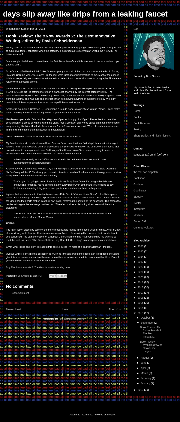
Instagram (139, 208)
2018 (141, 287)
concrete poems (89, 71)
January (146, 383)
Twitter (137, 202)
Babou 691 (140, 221)
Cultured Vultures (144, 227)
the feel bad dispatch (146, 172)
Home (64, 309)
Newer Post (13, 309)
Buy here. (38, 267)
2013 (141, 313)
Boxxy (103, 91)
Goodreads (140, 190)
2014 (141, 307)
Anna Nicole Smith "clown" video (77, 197)
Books (137, 117)
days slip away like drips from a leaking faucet (85, 14)
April (144, 368)
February (146, 378)
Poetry (137, 129)
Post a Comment (20, 292)
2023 (141, 261)
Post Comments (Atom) (71, 318)
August (145, 357)
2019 (141, 282)
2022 (141, 266)
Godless (138, 184)
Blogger (111, 414)
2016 (141, 297)
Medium (138, 215)
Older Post (115, 309)
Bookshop (139, 178)
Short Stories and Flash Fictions (152, 135)
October (146, 317)
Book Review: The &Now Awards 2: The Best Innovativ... (151, 332)
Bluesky (138, 196)
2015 (141, 302)
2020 (141, 277)
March (145, 373)
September (147, 322)
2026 (141, 246)
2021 (141, 271)
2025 (141, 251)
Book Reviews (142, 123)
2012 (141, 389)
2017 (141, 292)
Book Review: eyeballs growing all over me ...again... (151, 346)
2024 (141, 256)
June (144, 362)
